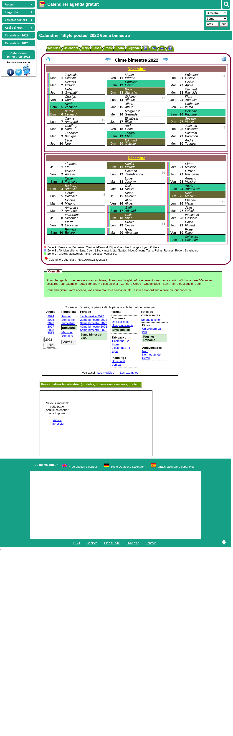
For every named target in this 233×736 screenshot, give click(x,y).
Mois (85, 48)
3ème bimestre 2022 (93, 323)
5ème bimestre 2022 (93, 330)
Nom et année (151, 354)
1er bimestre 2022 (92, 316)
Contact (150, 543)
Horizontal (118, 361)
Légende (133, 48)
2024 (51, 316)
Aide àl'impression (57, 421)
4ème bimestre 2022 (93, 326)
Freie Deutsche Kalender (127, 466)
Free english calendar (83, 466)
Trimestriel (68, 323)
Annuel (66, 316)
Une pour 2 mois (122, 325)
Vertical (117, 364)
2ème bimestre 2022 (93, 319)
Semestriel (68, 319)
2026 (51, 323)
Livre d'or (133, 543)
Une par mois (120, 321)
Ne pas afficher (151, 319)
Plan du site (112, 543)
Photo (119, 48)
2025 (51, 319)
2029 (51, 333)
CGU (76, 543)
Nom (145, 351)
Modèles (54, 48)
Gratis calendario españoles (176, 466)
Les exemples (129, 372)
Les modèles (105, 372)
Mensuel (67, 332)
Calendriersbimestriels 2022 (18, 54)
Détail (145, 358)
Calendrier (71, 48)
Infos (108, 48)
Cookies (92, 543)
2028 (51, 330)
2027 (51, 326)
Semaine (67, 335)
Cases (96, 48)
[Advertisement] (120, 19)
